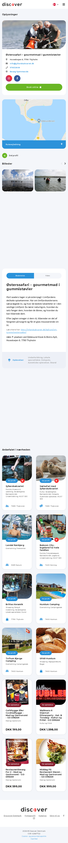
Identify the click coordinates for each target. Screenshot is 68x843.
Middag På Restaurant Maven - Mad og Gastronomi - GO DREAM (51, 773)
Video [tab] (47, 276)
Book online (34, 87)
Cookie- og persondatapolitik (34, 836)
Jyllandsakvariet (15, 486)
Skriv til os (55, 816)
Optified (34, 839)
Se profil (11, 481)
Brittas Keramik (14, 604)
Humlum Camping (50, 604)
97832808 (15, 67)
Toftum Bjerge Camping (14, 659)
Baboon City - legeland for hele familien (49, 547)
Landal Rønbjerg (15, 545)
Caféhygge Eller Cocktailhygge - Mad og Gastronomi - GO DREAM (17, 714)
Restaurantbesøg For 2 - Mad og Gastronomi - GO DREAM (15, 773)
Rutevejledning (34, 144)
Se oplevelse (13, 705)
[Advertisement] (34, 230)
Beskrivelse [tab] (20, 276)
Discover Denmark (12, 816)
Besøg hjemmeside (19, 72)
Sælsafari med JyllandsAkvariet (49, 487)
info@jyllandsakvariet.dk (22, 63)
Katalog (42, 816)
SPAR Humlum (47, 658)
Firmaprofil (30, 816)
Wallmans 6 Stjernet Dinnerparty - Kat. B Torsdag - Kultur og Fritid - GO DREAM (51, 715)
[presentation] (61, 163)
